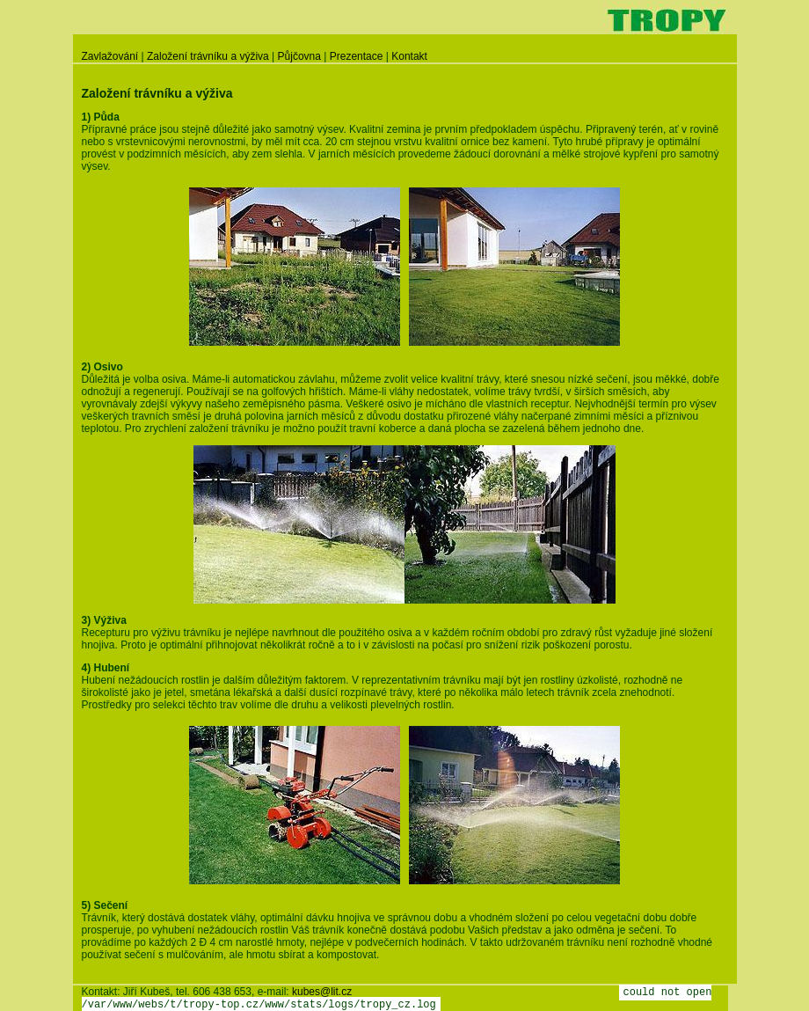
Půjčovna (299, 56)
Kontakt (409, 56)
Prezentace (356, 56)
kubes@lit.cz (322, 991)
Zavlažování (110, 56)
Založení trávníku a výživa (208, 56)
